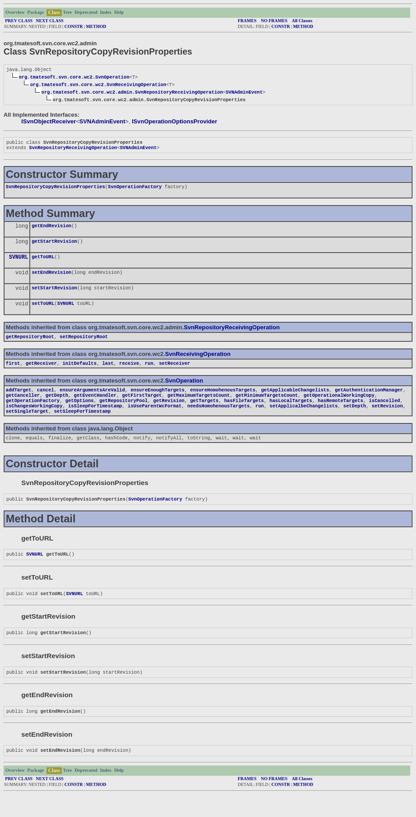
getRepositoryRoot (30, 346)
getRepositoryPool (123, 413)
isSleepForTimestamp (95, 420)
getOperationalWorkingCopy (338, 407)
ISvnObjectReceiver (48, 122)
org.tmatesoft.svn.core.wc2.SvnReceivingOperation (98, 85)
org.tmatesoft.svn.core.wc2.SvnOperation (74, 78)
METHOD (96, 26)
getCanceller (23, 407)
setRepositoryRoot (84, 346)
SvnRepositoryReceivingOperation (73, 150)
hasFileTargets (244, 413)
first (13, 374)
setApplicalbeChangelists (304, 420)
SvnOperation (184, 391)
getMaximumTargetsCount (199, 407)
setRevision (387, 420)
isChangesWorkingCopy (34, 420)
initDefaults (80, 374)
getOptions (79, 413)
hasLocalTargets (291, 413)
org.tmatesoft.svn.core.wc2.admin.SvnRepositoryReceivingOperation (132, 93)
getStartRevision (54, 246)
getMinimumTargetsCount (266, 407)
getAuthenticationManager (369, 401)
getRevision (168, 413)
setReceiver (174, 374)
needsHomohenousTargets (218, 420)
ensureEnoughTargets (157, 401)
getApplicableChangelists (295, 401)
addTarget (18, 401)
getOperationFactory (32, 413)
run (149, 374)
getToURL (42, 263)
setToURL (42, 312)
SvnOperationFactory (134, 190)
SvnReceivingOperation (198, 363)
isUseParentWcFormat (154, 420)
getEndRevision (51, 230)
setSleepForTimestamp (82, 426)
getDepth (57, 407)
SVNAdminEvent (244, 93)
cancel (45, 401)
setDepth (354, 420)
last (108, 374)
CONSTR (73, 26)
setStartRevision (54, 295)
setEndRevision (51, 279)
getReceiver (41, 374)
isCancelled (384, 413)
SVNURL (18, 263)
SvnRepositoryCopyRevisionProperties (55, 190)
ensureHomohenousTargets (222, 401)
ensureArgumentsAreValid (92, 401)
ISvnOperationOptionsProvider (174, 122)
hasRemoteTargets (340, 413)
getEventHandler (95, 407)
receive (129, 374)
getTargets (204, 413)
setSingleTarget (27, 426)
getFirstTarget (142, 407)
